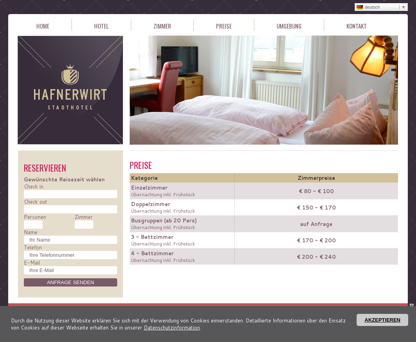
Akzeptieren (382, 320)
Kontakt (356, 26)
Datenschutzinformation (172, 327)
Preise (224, 26)
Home (42, 26)
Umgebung (289, 26)
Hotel (101, 26)
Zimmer (162, 26)
